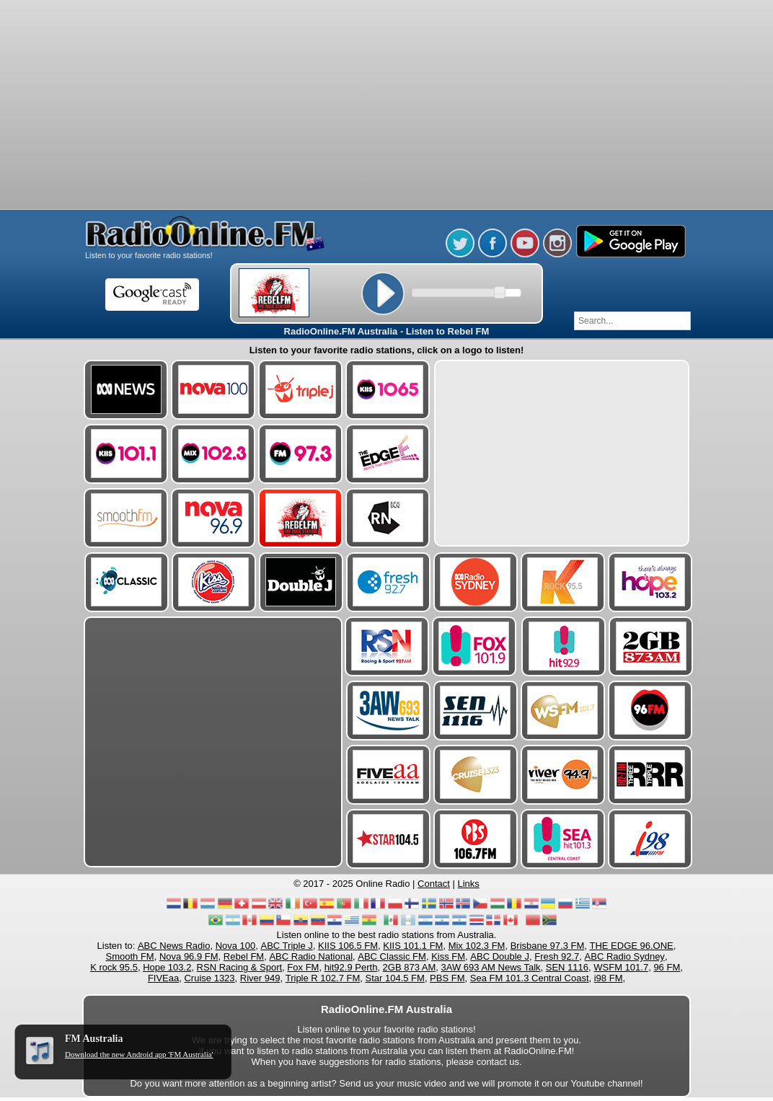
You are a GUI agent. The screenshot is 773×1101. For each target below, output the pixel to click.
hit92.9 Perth (351, 967)
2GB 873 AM (409, 967)
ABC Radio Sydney (625, 956)
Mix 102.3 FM (477, 945)
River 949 (260, 978)
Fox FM (303, 967)
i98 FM (608, 978)
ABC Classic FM (392, 956)
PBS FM (447, 978)
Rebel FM (244, 956)
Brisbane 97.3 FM (548, 945)
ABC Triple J (287, 945)
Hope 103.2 (167, 967)
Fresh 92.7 (556, 956)
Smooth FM (130, 956)
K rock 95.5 (114, 967)
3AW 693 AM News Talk (491, 967)
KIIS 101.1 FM (413, 945)
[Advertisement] (386, 36)
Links (469, 883)
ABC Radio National (311, 956)
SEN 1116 (567, 967)
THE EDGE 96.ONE (631, 945)
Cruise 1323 (209, 978)
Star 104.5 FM (395, 978)
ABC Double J (499, 956)
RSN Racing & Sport (240, 967)
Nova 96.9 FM (188, 956)
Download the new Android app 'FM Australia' (139, 1054)
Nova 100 (236, 945)
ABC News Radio (174, 945)
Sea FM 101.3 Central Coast (529, 978)
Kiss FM (448, 956)
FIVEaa (163, 978)
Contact (434, 883)
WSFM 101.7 (620, 967)
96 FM (666, 967)
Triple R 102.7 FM (323, 978)
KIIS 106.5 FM (348, 945)
